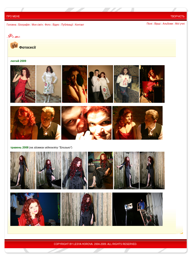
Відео (56, 24)
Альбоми (168, 23)
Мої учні (180, 23)
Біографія (24, 24)
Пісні (149, 23)
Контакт (79, 24)
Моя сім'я (37, 24)
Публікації (67, 24)
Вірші (157, 23)
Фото (48, 24)
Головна (11, 24)
